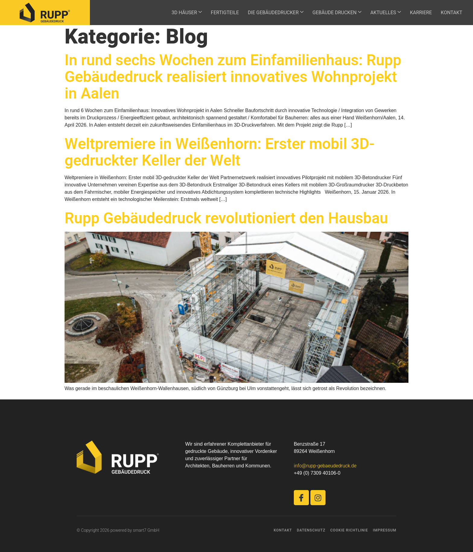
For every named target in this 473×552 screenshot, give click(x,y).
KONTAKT (450, 12)
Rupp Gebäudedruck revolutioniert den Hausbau (226, 219)
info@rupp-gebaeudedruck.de (325, 466)
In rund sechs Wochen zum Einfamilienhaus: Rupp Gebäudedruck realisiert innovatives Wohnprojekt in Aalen (233, 77)
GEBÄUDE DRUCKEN (333, 12)
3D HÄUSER (182, 12)
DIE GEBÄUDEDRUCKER (272, 12)
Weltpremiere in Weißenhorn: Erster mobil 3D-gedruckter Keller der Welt (219, 152)
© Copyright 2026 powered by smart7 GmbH (118, 530)
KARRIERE (419, 12)
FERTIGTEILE (220, 12)
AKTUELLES (383, 12)
